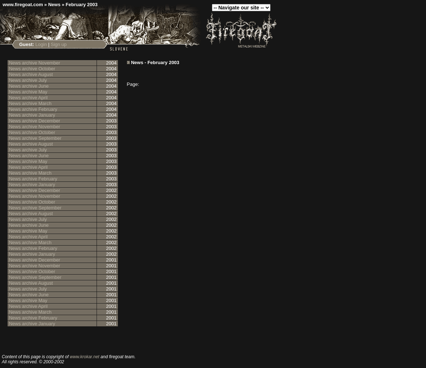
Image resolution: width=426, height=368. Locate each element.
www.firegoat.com (23, 4)
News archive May (28, 92)
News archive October (32, 68)
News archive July (28, 80)
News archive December (34, 121)
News (54, 4)
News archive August (31, 74)
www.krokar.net (84, 356)
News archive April (28, 97)
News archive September (35, 138)
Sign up (59, 44)
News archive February (33, 109)
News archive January (32, 115)
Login (41, 44)
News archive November (34, 63)
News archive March (30, 103)
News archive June (29, 86)
